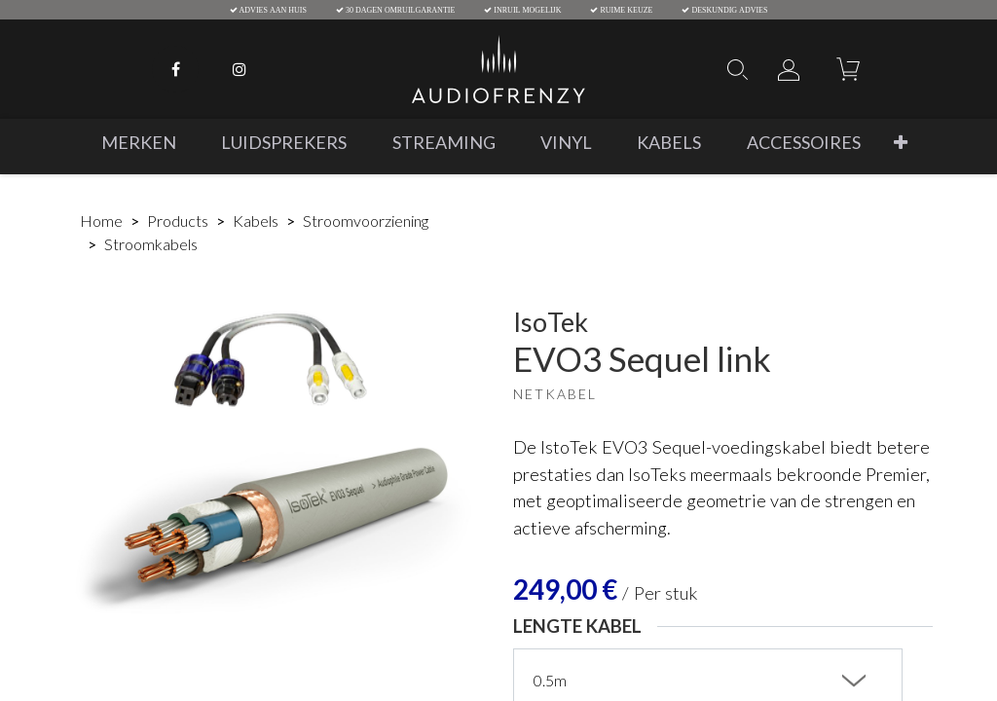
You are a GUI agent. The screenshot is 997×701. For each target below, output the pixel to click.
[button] (900, 143)
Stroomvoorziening (365, 220)
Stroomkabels (151, 244)
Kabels (255, 220)
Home (101, 220)
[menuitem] (139, 143)
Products (177, 220)
